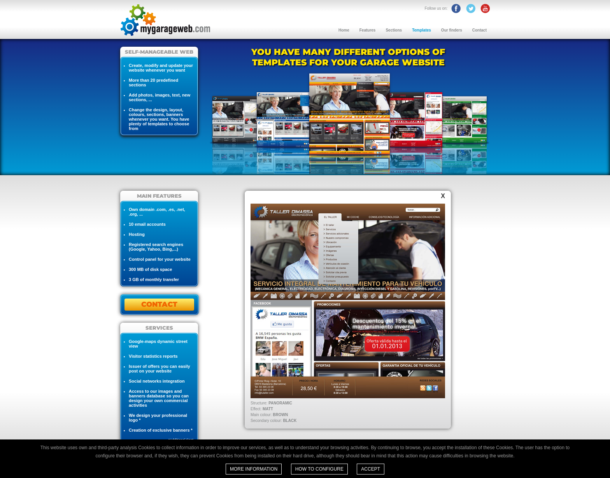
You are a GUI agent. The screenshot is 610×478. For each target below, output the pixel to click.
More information (253, 469)
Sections (394, 30)
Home (343, 30)
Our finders (451, 30)
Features (367, 30)
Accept (370, 469)
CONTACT (159, 304)
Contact (479, 30)
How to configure (319, 469)
